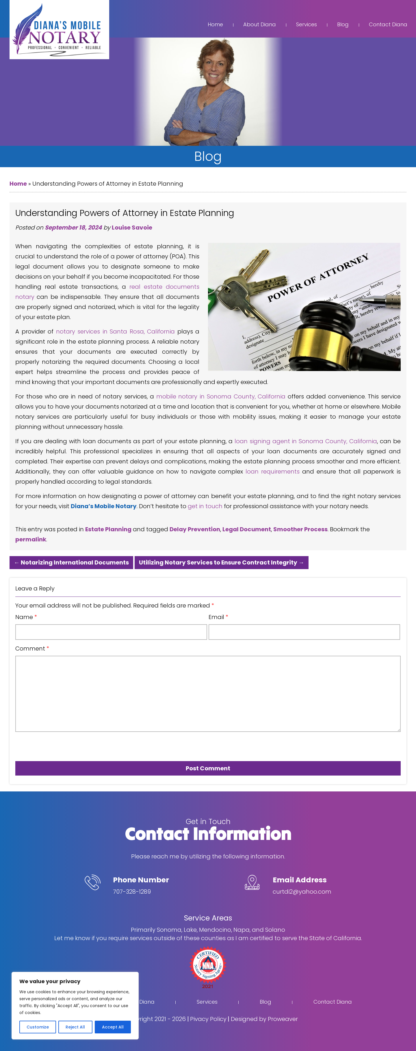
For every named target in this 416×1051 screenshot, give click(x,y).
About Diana (259, 24)
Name (26, 617)
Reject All (75, 1027)
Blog (343, 24)
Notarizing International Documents (71, 562)
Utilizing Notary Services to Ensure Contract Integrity (221, 562)
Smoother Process (300, 529)
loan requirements (273, 471)
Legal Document (246, 529)
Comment (32, 648)
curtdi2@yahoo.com (302, 892)
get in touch (205, 506)
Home (215, 24)
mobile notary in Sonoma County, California (221, 396)
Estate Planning (108, 529)
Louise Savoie (132, 227)
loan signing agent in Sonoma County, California (306, 441)
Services (306, 24)
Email (218, 617)
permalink (30, 539)
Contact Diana (388, 24)
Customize (38, 1027)
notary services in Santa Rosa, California (115, 331)
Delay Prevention (195, 529)
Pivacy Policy (208, 1019)
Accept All (113, 1027)
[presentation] (48, 744)
